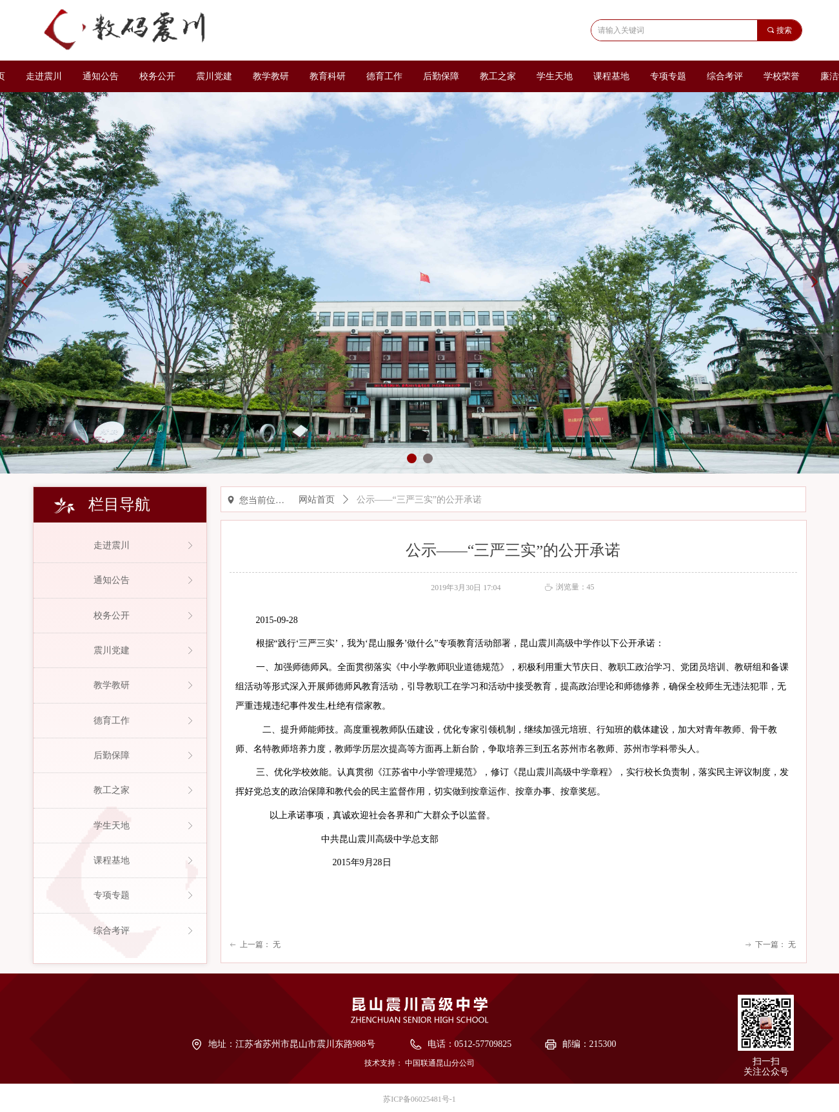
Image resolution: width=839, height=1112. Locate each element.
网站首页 (317, 499)
